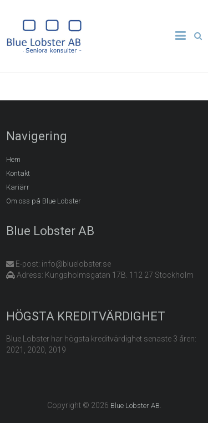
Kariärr (17, 187)
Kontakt (18, 173)
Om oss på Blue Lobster (43, 201)
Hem (13, 159)
